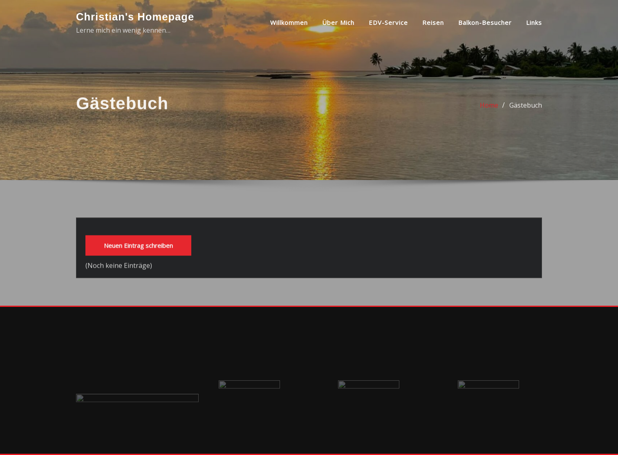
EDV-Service (388, 22)
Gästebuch (525, 110)
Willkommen (289, 22)
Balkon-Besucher (485, 22)
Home (489, 110)
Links (534, 22)
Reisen (433, 22)
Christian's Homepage (135, 16)
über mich (338, 22)
